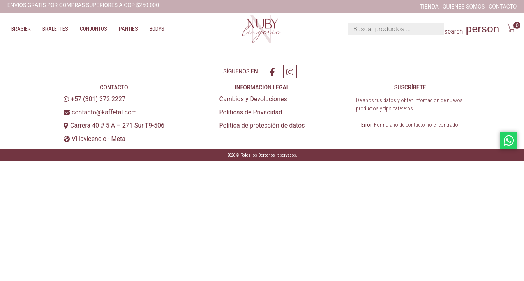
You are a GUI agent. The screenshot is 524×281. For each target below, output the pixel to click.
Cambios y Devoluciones (253, 99)
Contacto (503, 7)
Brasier (21, 29)
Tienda (429, 7)
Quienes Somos (464, 7)
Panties (128, 29)
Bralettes (55, 29)
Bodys (157, 29)
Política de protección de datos (262, 125)
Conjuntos (93, 29)
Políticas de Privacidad (250, 112)
